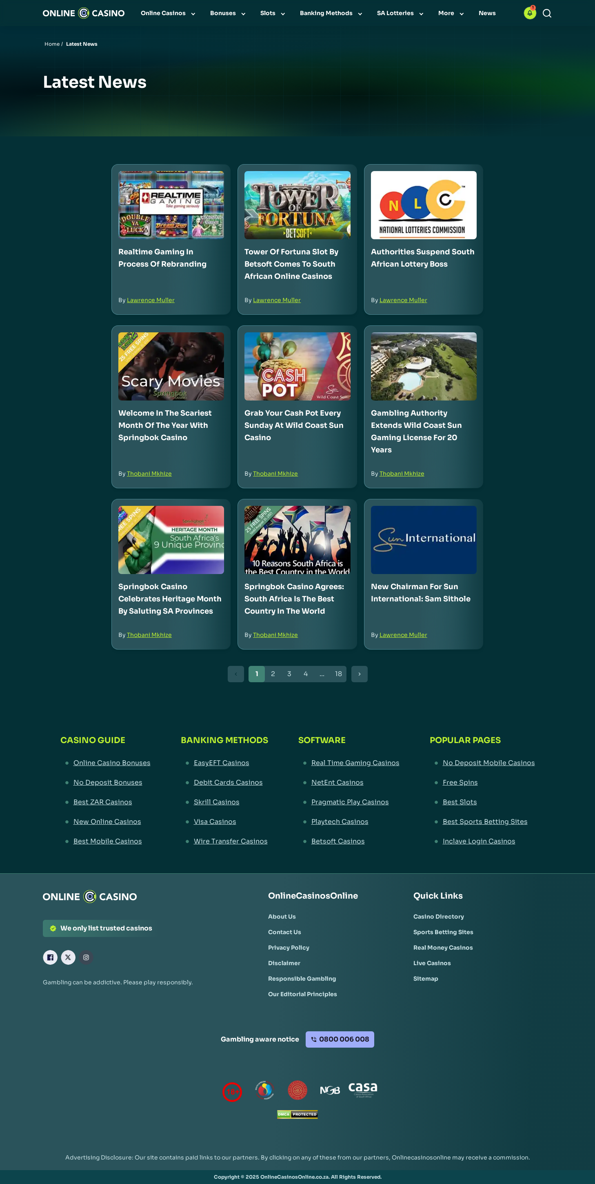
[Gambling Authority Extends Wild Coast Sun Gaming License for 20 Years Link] (424, 366)
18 (338, 674)
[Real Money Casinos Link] (443, 947)
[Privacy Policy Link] (288, 947)
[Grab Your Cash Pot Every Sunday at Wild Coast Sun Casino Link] (297, 366)
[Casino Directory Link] (438, 916)
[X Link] (68, 957)
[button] (530, 13)
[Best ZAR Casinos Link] (105, 802)
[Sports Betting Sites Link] (443, 932)
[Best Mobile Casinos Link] (105, 841)
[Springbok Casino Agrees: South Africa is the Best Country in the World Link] (297, 540)
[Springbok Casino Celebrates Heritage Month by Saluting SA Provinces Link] (171, 540)
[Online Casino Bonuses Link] (105, 763)
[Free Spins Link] (482, 782)
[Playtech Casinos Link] (349, 822)
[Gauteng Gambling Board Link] (297, 1092)
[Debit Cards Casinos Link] (224, 782)
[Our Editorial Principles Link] (302, 994)
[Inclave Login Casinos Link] (482, 841)
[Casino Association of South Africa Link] (362, 1092)
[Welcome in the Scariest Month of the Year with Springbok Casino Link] (171, 366)
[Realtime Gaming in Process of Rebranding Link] (171, 205)
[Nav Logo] (83, 13)
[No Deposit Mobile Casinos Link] (482, 763)
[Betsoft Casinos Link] (349, 841)
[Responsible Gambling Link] (302, 978)
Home (52, 44)
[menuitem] (169, 13)
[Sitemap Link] (425, 978)
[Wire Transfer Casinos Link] (224, 841)
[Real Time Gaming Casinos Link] (349, 763)
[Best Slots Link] (482, 802)
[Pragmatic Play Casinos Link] (349, 802)
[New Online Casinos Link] (105, 822)
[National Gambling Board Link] (330, 1092)
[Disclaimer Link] (284, 963)
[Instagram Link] (86, 957)
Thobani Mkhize (149, 473)
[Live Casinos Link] (432, 963)
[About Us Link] (282, 916)
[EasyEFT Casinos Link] (224, 763)
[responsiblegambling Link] (265, 1092)
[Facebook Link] (50, 957)
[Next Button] (359, 674)
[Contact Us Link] (284, 932)
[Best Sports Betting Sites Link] (482, 822)
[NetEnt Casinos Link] (349, 782)
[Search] (547, 13)
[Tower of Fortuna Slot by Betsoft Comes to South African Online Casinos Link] (297, 205)
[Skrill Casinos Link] (224, 802)
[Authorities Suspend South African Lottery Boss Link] (424, 205)
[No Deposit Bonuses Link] (105, 782)
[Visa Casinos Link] (224, 822)
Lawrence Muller (151, 300)
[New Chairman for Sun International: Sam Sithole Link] (424, 540)
